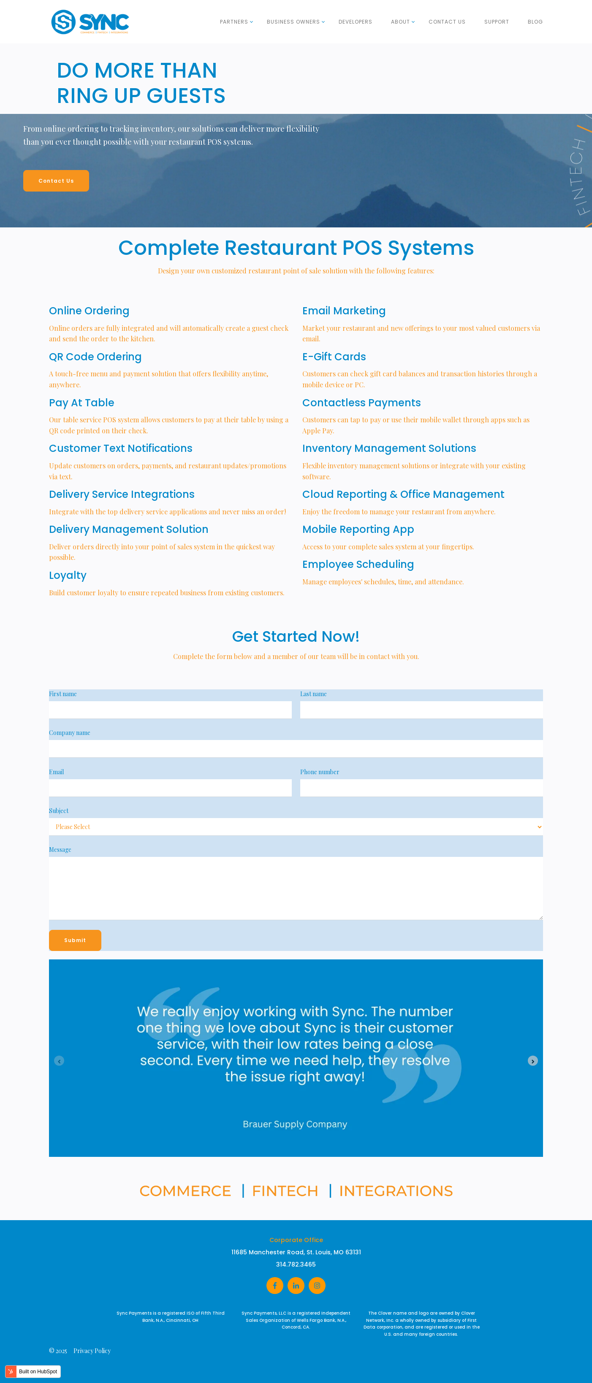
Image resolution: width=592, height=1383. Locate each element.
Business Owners (293, 21)
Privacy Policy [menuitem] (92, 1351)
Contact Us (447, 21)
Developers (355, 21)
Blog (535, 21)
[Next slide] (533, 1061)
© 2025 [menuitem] (58, 1351)
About (400, 21)
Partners (234, 21)
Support (496, 21)
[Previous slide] (59, 1061)
